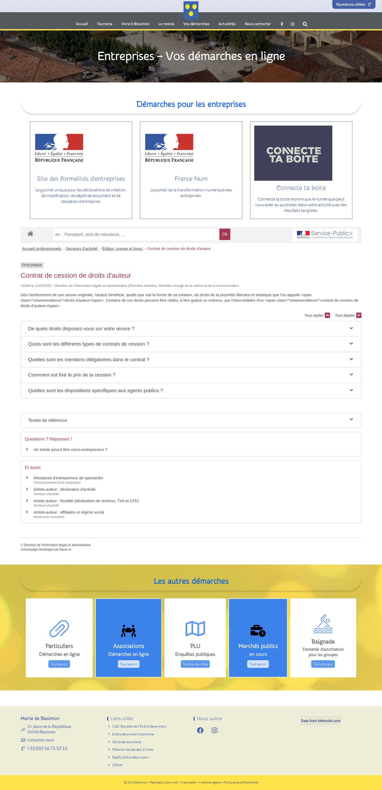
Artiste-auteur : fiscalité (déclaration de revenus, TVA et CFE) (86, 500)
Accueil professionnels (42, 248)
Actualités (227, 24)
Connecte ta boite (301, 187)
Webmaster (188, 782)
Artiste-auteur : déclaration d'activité (65, 489)
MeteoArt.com (329, 721)
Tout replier (317, 315)
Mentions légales (210, 782)
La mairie (166, 24)
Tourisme (104, 24)
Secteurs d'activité (82, 248)
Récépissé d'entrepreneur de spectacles (68, 478)
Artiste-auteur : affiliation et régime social (69, 512)
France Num (191, 178)
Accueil (82, 24)
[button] (305, 24)
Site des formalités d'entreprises (81, 178)
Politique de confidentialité (241, 782)
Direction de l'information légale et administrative (57, 545)
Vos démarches (196, 24)
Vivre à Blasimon (135, 24)
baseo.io (65, 549)
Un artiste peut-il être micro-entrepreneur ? (70, 449)
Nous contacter (258, 24)
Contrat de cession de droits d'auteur (179, 248)
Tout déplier (348, 315)
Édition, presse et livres (122, 248)
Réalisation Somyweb (164, 782)
